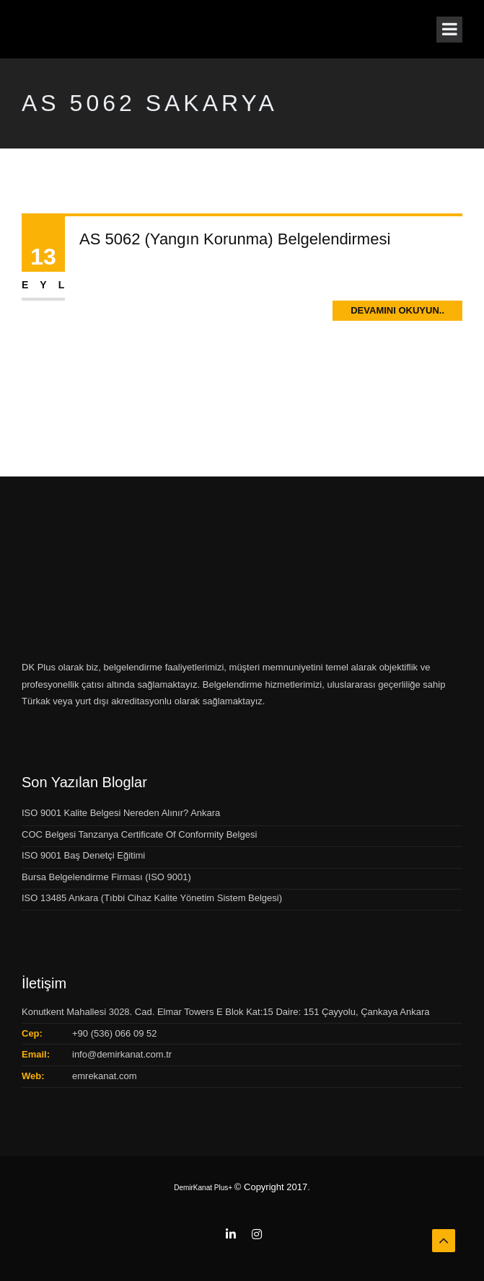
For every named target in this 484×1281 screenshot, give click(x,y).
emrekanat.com (104, 1076)
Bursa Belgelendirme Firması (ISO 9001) (106, 877)
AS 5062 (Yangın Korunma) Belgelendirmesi (234, 239)
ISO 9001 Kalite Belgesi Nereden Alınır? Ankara (121, 812)
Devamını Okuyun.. (397, 310)
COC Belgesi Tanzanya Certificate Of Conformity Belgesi (139, 834)
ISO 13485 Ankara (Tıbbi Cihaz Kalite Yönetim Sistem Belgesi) (152, 897)
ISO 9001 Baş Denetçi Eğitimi (83, 855)
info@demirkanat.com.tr (122, 1054)
